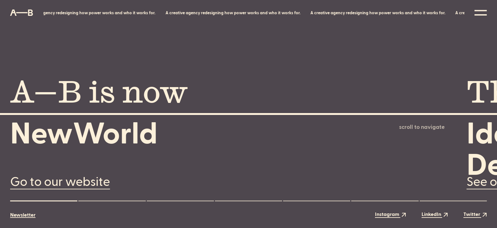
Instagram (390, 214)
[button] (43, 200)
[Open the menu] (480, 13)
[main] (248, 114)
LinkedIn (435, 214)
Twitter (475, 214)
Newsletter (23, 214)
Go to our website (60, 180)
